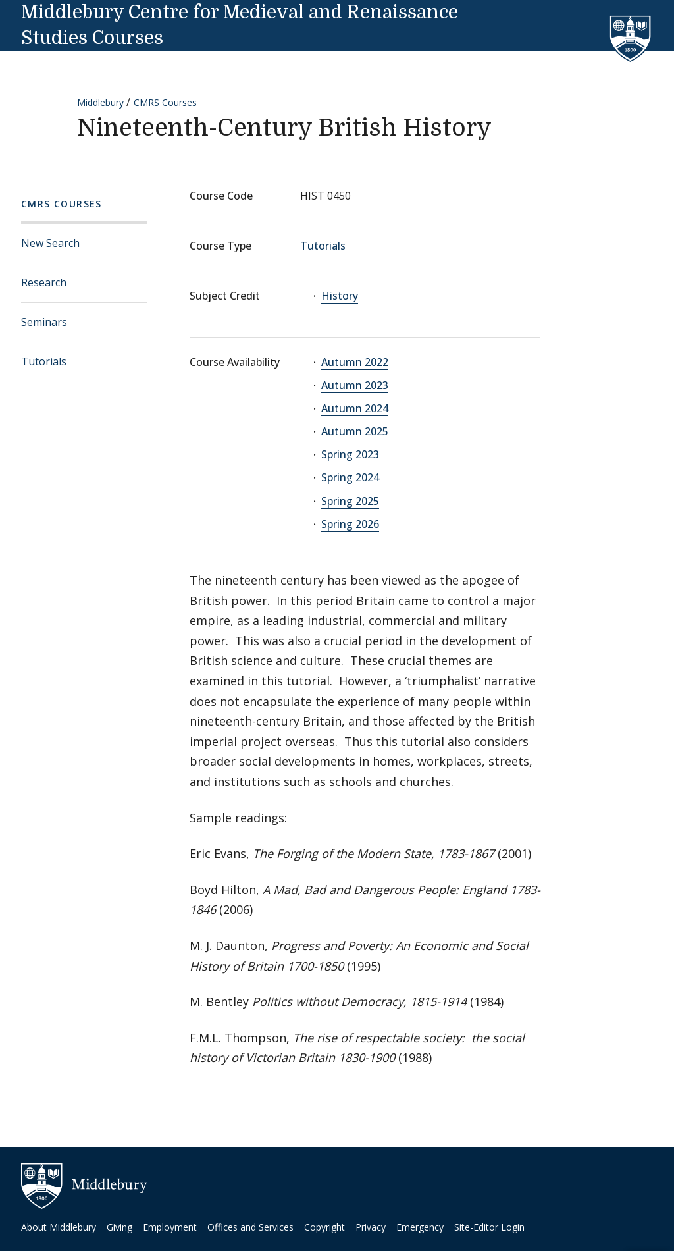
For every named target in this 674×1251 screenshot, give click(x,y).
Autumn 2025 (354, 431)
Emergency (420, 1227)
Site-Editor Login (489, 1227)
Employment (170, 1227)
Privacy (370, 1227)
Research (43, 282)
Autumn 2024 (354, 408)
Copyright (324, 1227)
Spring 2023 (350, 454)
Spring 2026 (350, 524)
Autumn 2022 (354, 362)
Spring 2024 (350, 477)
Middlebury (100, 102)
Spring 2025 (350, 501)
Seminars (44, 322)
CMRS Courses (165, 102)
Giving (119, 1227)
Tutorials (43, 361)
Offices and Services (250, 1227)
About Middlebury (58, 1227)
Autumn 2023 (354, 385)
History (339, 295)
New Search (50, 243)
